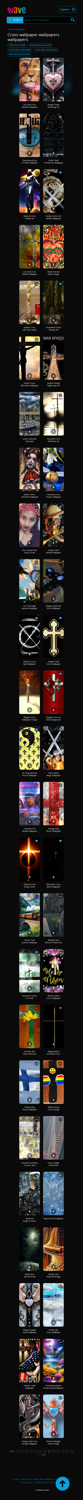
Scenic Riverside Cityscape (29, 440)
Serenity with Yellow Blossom (30, 1052)
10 (45, 1451)
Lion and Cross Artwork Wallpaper (29, 105)
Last (44, 1454)
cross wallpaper (17, 45)
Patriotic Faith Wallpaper (30, 1386)
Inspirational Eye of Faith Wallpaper (29, 161)
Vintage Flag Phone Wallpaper (53, 829)
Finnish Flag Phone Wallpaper (29, 1108)
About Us (26, 1479)
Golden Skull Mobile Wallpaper (53, 551)
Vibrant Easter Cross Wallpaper (53, 996)
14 (63, 1451)
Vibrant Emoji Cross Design (53, 1108)
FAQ (53, 1482)
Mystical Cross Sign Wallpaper (29, 662)
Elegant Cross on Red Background (53, 718)
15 (67, 1451)
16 (72, 1451)
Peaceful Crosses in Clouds (29, 996)
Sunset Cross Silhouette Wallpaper (29, 384)
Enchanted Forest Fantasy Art (53, 328)
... (22, 1451)
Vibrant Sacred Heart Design (53, 272)
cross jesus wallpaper (40, 45)
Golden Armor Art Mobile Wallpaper (53, 217)
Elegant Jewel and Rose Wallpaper (53, 607)
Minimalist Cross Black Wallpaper (53, 885)
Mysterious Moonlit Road (29, 1275)
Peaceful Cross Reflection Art (53, 440)
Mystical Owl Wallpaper (54, 1218)
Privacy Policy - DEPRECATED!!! (34, 1482)
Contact (16, 1479)
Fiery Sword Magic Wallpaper (53, 774)
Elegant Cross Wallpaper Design (29, 718)
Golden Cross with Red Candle (30, 328)
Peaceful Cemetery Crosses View (29, 1164)
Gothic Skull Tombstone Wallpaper (53, 161)
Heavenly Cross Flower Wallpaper (53, 495)
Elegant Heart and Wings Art (54, 105)
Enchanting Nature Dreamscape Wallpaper (53, 1386)
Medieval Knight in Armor (29, 1219)
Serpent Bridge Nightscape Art (53, 384)
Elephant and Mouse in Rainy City (53, 941)
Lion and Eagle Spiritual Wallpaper (29, 607)
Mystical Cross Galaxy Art (29, 217)
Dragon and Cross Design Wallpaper (29, 1442)
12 (54, 1451)
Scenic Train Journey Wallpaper (29, 941)
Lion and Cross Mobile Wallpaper (29, 272)
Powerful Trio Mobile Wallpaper (29, 829)
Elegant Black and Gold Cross (53, 1052)
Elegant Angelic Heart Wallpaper (30, 1331)
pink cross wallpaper (19, 54)
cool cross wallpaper (46, 50)
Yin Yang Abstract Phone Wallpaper (29, 774)
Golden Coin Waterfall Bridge (53, 1275)
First (12, 1451)
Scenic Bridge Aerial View (53, 1164)
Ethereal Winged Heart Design (53, 1442)
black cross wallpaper (20, 50)
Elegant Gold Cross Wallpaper (53, 662)
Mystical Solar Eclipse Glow (30, 885)
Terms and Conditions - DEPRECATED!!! (51, 1479)
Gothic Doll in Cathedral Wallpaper (29, 495)
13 (58, 1451)
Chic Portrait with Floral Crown (29, 551)
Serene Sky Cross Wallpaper (53, 1331)
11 (49, 1451)
